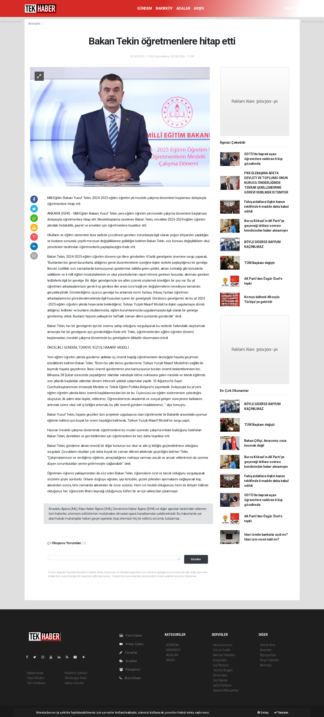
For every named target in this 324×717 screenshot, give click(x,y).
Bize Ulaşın (130, 678)
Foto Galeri (130, 635)
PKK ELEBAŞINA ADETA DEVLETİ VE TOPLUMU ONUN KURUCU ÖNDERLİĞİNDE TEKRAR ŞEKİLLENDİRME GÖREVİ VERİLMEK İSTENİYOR (266, 182)
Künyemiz (129, 669)
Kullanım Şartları (76, 673)
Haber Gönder (74, 683)
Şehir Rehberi (222, 685)
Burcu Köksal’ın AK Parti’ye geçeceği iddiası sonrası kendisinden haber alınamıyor (266, 225)
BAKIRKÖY (164, 8)
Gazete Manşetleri (226, 690)
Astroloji (265, 665)
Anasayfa (34, 23)
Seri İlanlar (220, 680)
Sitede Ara (267, 645)
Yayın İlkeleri (35, 678)
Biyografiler (268, 655)
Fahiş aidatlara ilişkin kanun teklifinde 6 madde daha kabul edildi (266, 206)
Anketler (266, 650)
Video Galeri (131, 644)
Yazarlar (128, 652)
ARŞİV (199, 8)
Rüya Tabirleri (269, 660)
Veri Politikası (36, 683)
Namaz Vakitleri (224, 655)
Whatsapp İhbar (76, 678)
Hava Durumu (222, 645)
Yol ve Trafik (221, 650)
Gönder (196, 559)
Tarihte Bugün (223, 670)
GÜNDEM (144, 8)
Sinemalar (220, 675)
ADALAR (183, 8)
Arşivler (128, 661)
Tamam (281, 712)
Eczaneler (220, 660)
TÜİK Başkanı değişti (259, 263)
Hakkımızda (35, 673)
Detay (263, 712)
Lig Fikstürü (221, 665)
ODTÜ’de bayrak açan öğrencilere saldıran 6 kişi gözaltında (263, 158)
